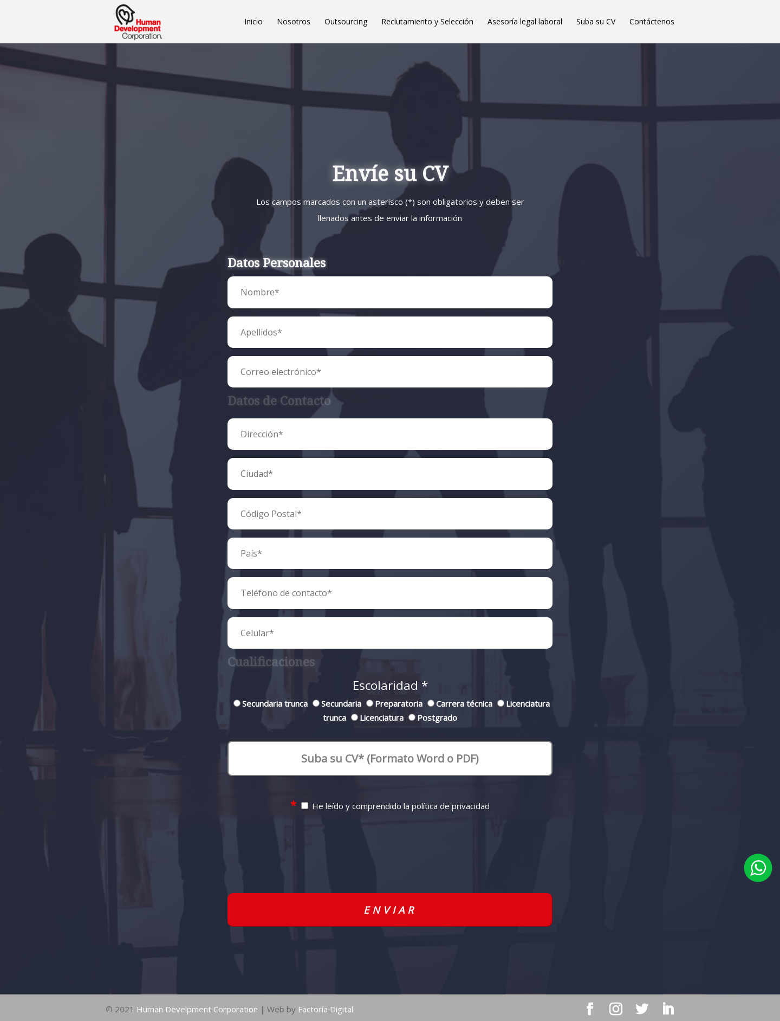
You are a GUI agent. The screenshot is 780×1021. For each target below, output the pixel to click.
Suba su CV (595, 22)
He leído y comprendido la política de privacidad (390, 805)
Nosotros (293, 22)
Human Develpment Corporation (197, 1009)
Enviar (390, 909)
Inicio (253, 22)
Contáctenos (651, 22)
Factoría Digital (325, 1009)
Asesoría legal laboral (524, 22)
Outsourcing (345, 22)
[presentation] (390, 861)
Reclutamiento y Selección (427, 22)
